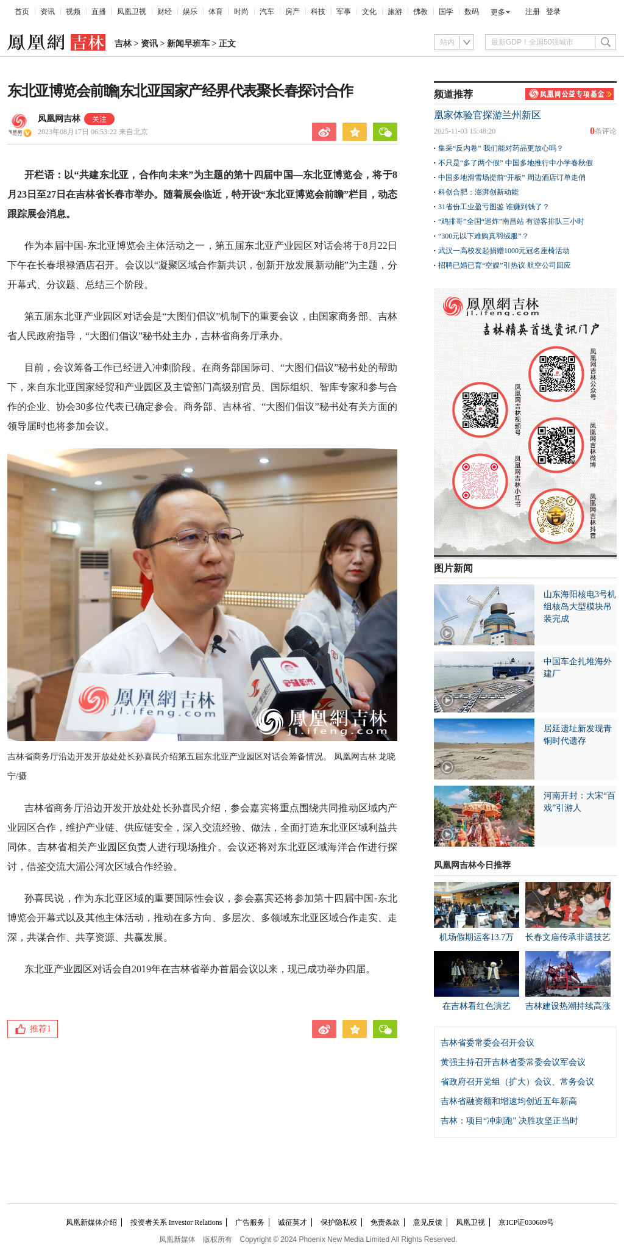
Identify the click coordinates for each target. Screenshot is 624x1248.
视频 (73, 11)
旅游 (395, 11)
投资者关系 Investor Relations (176, 1222)
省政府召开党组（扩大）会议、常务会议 (517, 1081)
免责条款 (385, 1222)
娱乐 (190, 11)
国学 (446, 11)
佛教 (420, 11)
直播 (98, 11)
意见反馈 (427, 1222)
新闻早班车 (188, 43)
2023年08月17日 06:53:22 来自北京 (93, 131)
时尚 (241, 11)
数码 (471, 11)
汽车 (267, 11)
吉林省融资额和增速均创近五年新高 (509, 1101)
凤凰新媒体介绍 (91, 1222)
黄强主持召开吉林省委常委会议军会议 (513, 1062)
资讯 (47, 11)
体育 (215, 11)
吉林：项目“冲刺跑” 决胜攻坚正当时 (509, 1120)
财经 (164, 11)
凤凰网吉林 (59, 118)
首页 (22, 11)
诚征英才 (292, 1222)
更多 (498, 12)
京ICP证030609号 (526, 1222)
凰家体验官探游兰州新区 (487, 115)
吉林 (123, 43)
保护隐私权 (339, 1222)
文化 (369, 11)
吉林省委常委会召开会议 (487, 1042)
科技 (318, 11)
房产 (292, 11)
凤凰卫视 (131, 11)
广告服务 (249, 1222)
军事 (343, 11)
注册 (532, 11)
